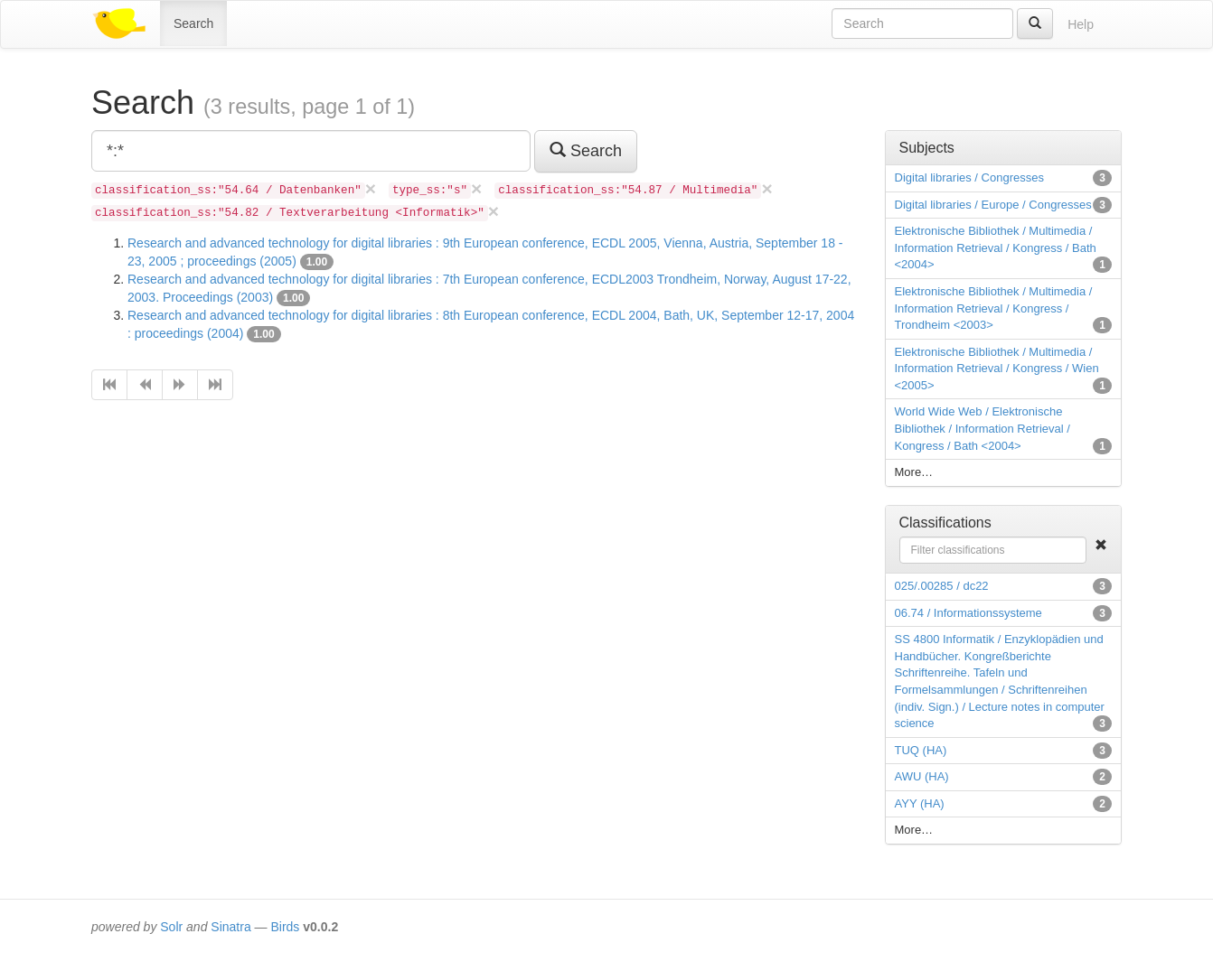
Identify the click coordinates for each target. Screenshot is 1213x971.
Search (193, 23)
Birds (284, 927)
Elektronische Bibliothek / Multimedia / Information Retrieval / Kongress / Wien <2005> (997, 368)
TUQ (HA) (921, 750)
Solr (171, 927)
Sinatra (230, 927)
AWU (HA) (922, 776)
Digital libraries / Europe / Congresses (993, 204)
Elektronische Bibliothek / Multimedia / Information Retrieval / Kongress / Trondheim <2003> (994, 308)
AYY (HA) (920, 803)
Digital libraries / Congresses (969, 177)
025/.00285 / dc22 (942, 586)
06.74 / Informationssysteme (968, 613)
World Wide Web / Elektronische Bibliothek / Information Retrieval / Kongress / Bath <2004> (982, 428)
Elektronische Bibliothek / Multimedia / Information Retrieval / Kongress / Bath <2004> (995, 247)
